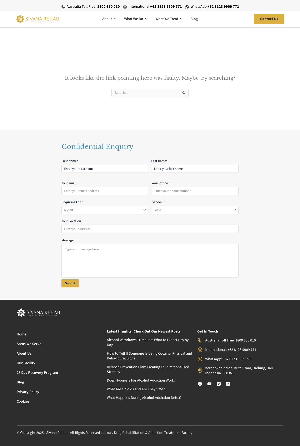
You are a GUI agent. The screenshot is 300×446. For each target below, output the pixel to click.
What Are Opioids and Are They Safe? (136, 389)
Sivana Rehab (57, 432)
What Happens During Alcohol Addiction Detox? (144, 397)
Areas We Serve (29, 343)
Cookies (23, 401)
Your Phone (161, 183)
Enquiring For (72, 202)
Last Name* (159, 161)
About (110, 19)
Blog (193, 18)
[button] (269, 19)
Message (67, 240)
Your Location (72, 221)
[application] (114, 19)
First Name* (69, 161)
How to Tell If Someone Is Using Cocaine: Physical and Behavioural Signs (149, 356)
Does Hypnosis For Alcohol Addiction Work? (141, 380)
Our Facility (26, 363)
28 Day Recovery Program (37, 372)
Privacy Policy (28, 391)
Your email (70, 183)
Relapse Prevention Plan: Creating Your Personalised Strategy (148, 369)
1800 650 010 (108, 6)
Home (21, 334)
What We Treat (168, 19)
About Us (24, 353)
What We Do (136, 19)
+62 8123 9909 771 (166, 6)
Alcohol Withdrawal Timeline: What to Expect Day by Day (148, 342)
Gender (158, 202)
